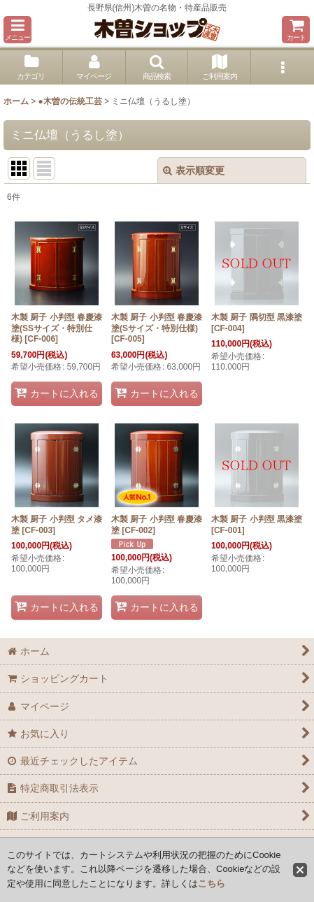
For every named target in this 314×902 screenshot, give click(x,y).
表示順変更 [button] (193, 170)
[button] (17, 29)
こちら (211, 883)
